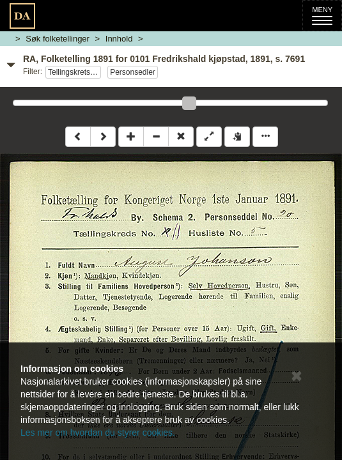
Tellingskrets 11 (74, 72)
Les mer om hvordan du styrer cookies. (97, 432)
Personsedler (132, 72)
